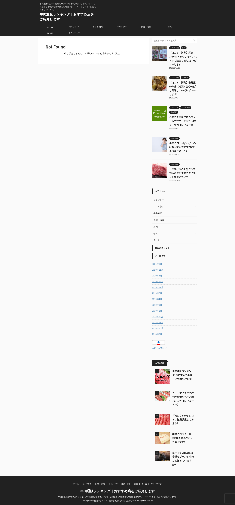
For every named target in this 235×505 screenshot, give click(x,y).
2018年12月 (157, 316)
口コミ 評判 (98, 27)
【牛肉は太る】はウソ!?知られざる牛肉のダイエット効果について (182, 173)
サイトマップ (74, 33)
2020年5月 (157, 275)
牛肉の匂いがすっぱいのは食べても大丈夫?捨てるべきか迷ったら (182, 147)
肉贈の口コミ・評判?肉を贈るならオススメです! (182, 438)
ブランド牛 (122, 27)
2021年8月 (157, 264)
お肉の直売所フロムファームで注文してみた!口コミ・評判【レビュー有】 (182, 121)
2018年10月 (157, 328)
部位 (170, 27)
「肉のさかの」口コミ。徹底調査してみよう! (183, 419)
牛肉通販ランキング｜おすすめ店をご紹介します (117, 491)
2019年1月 (157, 311)
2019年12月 (157, 281)
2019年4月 (157, 299)
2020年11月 (157, 270)
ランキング (74, 27)
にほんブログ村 (160, 347)
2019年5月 (157, 293)
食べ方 (50, 33)
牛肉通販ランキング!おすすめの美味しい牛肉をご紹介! (182, 375)
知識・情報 (146, 27)
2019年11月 (157, 287)
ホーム (50, 27)
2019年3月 (157, 305)
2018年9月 (157, 334)
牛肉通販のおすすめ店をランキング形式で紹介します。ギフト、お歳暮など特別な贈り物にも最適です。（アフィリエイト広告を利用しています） (117, 497)
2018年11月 (157, 322)
